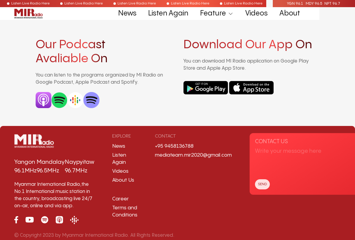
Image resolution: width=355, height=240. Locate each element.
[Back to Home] (28, 13)
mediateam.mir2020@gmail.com (193, 155)
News (127, 13)
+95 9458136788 (174, 146)
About (289, 13)
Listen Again (168, 13)
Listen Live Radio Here (27, 3)
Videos (256, 13)
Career (120, 199)
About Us (123, 180)
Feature (217, 13)
